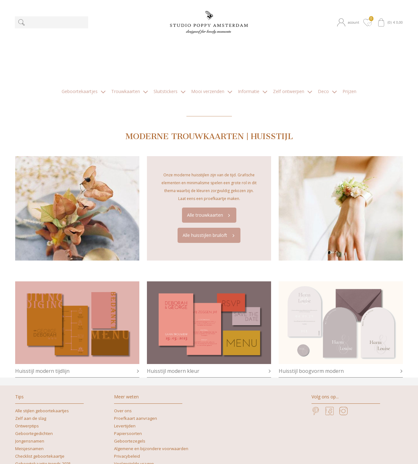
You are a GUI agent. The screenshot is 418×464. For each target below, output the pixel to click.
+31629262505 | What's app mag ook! (216, 445)
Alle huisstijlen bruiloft (209, 186)
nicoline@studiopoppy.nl (138, 452)
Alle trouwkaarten (209, 166)
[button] (349, 22)
